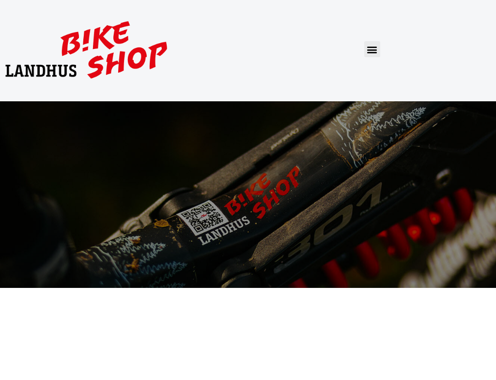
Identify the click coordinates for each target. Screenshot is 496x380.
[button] (372, 49)
